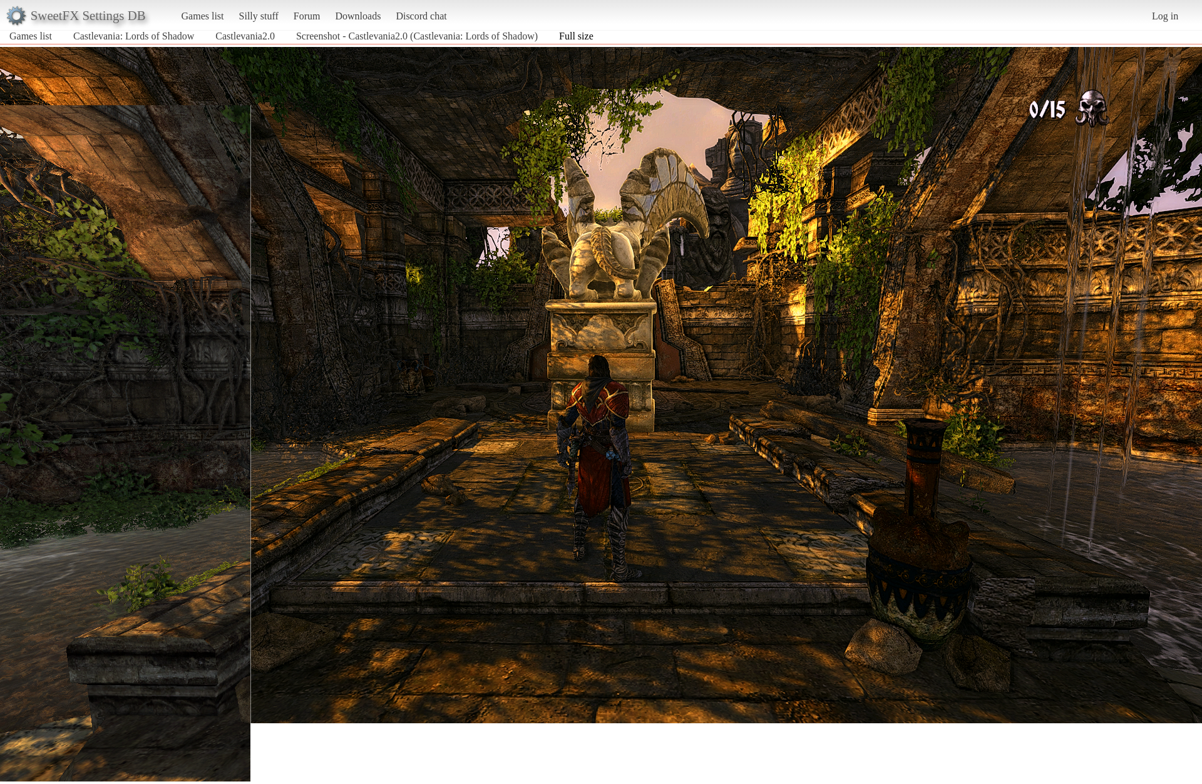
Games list (203, 16)
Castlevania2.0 (245, 36)
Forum (307, 16)
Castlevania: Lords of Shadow (133, 36)
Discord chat (421, 16)
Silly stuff (259, 16)
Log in (1165, 16)
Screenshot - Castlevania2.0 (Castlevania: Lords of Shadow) (417, 36)
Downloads (358, 16)
